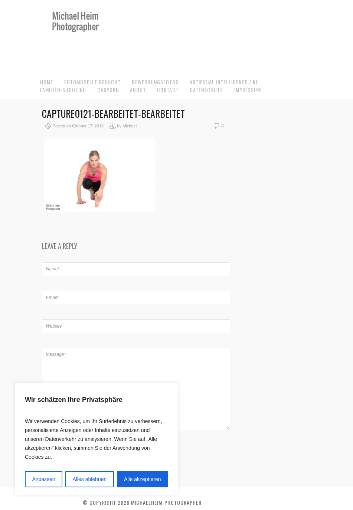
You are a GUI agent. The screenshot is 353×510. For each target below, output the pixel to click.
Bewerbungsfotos (155, 82)
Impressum (247, 90)
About (138, 90)
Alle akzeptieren (142, 479)
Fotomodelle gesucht (92, 82)
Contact (168, 90)
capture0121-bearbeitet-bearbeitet (113, 113)
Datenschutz (206, 90)
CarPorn (108, 90)
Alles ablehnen (89, 479)
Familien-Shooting (63, 90)
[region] (96, 439)
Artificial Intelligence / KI (223, 82)
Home (46, 82)
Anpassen (43, 479)
